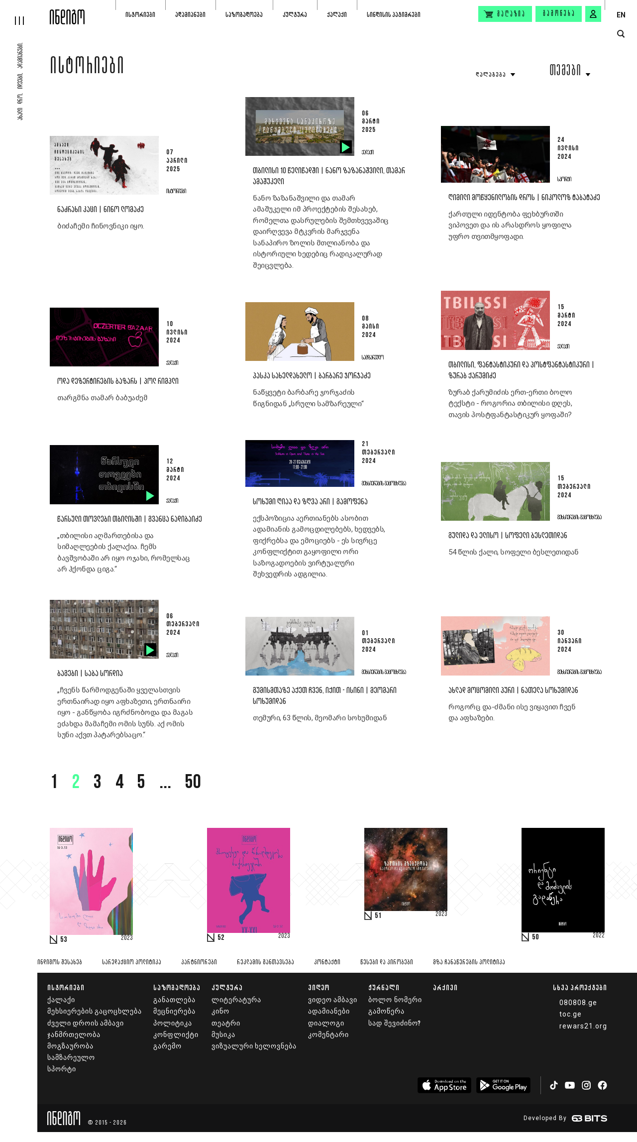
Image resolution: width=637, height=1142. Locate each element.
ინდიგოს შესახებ (59, 962)
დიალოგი (326, 1023)
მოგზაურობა (70, 1046)
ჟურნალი (384, 987)
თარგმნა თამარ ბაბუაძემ (102, 397)
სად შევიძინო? (394, 1023)
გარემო (167, 1046)
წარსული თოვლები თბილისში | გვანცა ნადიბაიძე (129, 519)
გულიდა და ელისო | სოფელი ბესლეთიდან (507, 536)
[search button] (621, 34)
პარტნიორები (199, 962)
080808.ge (578, 1003)
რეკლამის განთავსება (265, 962)
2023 (127, 938)
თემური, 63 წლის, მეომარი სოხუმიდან (321, 717)
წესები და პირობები (386, 962)
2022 (599, 935)
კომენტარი (328, 1034)
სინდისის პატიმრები (394, 14)
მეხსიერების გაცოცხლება (94, 1011)
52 (220, 938)
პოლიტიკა (172, 1023)
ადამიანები (190, 14)
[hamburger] (25, 12)
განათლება (174, 1000)
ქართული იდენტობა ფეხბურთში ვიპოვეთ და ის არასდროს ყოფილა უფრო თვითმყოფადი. (510, 225)
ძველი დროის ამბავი (85, 1023)
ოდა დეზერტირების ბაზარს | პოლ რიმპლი (118, 381)
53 (63, 940)
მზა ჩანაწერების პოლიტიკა (469, 962)
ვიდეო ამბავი (332, 1000)
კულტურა (295, 14)
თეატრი (226, 1023)
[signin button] (593, 14)
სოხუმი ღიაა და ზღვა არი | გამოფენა (310, 502)
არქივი (445, 987)
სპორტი (61, 1069)
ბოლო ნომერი (395, 1000)
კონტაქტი (327, 962)
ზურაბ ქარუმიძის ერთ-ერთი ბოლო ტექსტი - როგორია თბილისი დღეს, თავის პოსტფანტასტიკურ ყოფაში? (510, 403)
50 (193, 783)
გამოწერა (559, 14)
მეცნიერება (174, 1011)
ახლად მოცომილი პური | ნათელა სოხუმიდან (513, 690)
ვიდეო (318, 987)
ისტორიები (140, 14)
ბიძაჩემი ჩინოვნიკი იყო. (101, 226)
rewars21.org (583, 1026)
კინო (220, 1011)
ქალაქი (337, 14)
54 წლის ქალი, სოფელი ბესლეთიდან (513, 552)
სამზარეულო (71, 1057)
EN (621, 15)
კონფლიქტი (176, 1034)
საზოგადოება (244, 14)
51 (378, 916)
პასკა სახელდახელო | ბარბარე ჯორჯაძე (312, 376)
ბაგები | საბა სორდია (90, 674)
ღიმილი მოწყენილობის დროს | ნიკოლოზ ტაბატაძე (524, 198)
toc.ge (570, 1014)
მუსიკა (223, 1034)
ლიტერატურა (236, 1000)
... (165, 783)
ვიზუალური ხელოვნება (254, 1046)
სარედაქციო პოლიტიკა (131, 962)
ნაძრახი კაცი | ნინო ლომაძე (100, 210)
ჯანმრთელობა (74, 1034)
